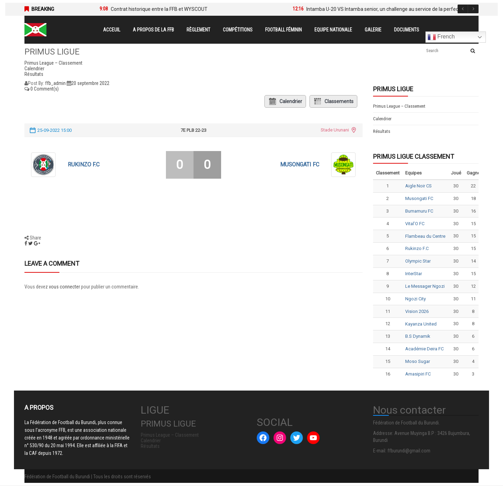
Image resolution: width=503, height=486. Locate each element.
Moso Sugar (417, 361)
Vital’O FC (414, 223)
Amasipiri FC (418, 374)
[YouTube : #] (313, 437)
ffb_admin (55, 83)
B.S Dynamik (417, 336)
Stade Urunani (335, 130)
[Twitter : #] (296, 437)
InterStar (413, 273)
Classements (333, 101)
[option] (185, 9)
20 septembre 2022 (88, 83)
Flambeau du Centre (425, 236)
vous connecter (64, 287)
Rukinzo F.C (84, 164)
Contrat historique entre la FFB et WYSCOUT (159, 9)
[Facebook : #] (263, 437)
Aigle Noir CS (418, 185)
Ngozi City (415, 298)
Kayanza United (421, 324)
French (441, 37)
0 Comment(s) (41, 89)
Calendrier (285, 101)
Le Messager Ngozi (425, 286)
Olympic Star (418, 261)
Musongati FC (299, 164)
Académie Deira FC (424, 348)
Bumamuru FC (419, 211)
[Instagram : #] (280, 437)
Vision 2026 (417, 311)
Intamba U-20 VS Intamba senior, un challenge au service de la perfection (386, 9)
